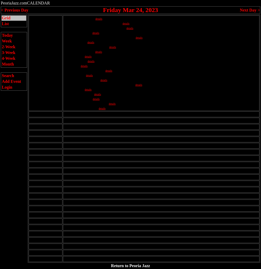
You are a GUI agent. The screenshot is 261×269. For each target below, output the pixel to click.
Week (7, 41)
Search (8, 75)
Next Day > (250, 10)
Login (7, 87)
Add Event (11, 81)
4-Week (8, 58)
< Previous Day (14, 10)
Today (7, 35)
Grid (6, 18)
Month (8, 64)
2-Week (8, 47)
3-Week (8, 52)
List (5, 23)
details (98, 18)
